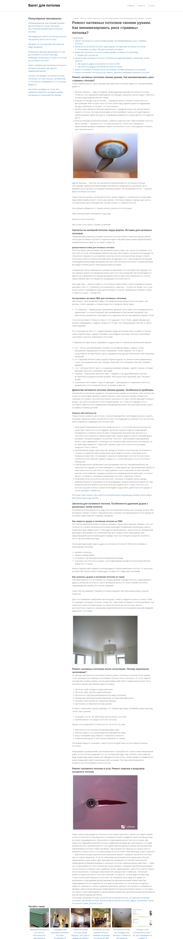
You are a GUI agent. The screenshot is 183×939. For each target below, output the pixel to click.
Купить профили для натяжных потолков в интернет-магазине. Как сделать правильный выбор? (47, 68)
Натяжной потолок (90, 900)
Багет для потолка (44, 5)
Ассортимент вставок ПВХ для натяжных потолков (100, 49)
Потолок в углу (95, 903)
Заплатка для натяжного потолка (115, 900)
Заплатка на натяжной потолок (114, 897)
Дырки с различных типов (142, 900)
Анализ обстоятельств (88, 55)
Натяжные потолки (90, 897)
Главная (130, 5)
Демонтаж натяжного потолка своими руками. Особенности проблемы (106, 52)
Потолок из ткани (80, 903)
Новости (141, 5)
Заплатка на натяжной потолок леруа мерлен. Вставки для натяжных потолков (110, 46)
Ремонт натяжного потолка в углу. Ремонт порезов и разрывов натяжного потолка (112, 72)
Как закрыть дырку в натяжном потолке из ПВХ (99, 64)
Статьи (151, 5)
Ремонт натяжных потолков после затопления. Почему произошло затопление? (110, 69)
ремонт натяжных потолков (125, 675)
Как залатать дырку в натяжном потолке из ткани (100, 66)
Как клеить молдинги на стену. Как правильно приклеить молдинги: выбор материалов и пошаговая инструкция (45, 92)
